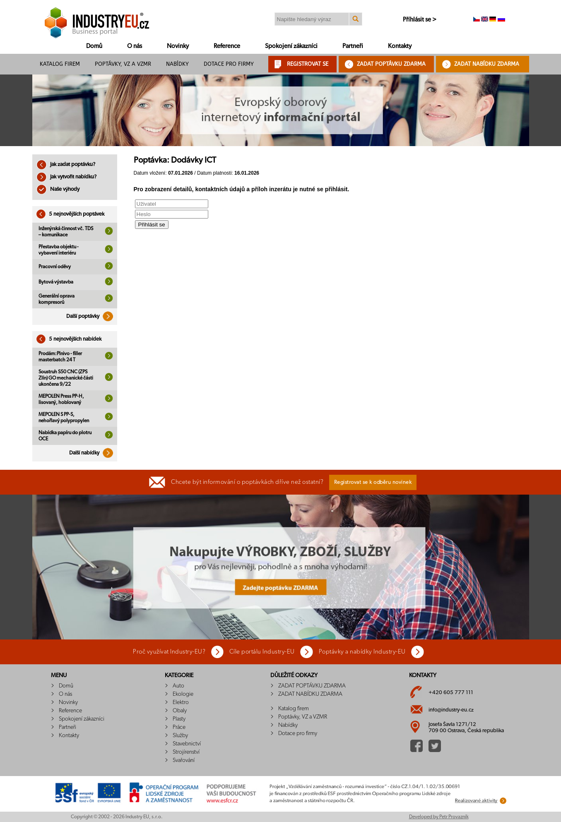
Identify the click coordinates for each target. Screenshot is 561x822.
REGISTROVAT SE (307, 64)
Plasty (179, 719)
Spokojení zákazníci (291, 46)
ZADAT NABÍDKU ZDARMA (486, 64)
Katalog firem (60, 64)
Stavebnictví (187, 744)
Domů (94, 46)
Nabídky (177, 64)
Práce (179, 727)
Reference (227, 46)
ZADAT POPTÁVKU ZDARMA (391, 64)
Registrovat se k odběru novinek (373, 482)
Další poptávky (91, 316)
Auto (178, 686)
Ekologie (183, 694)
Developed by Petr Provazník (439, 816)
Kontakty (400, 46)
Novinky (178, 46)
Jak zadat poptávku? (65, 164)
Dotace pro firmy (229, 64)
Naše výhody (57, 189)
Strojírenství (186, 752)
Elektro (181, 702)
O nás (134, 46)
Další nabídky (93, 453)
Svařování (184, 760)
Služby (180, 735)
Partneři (352, 46)
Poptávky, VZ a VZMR (123, 64)
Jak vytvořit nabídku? (66, 177)
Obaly (180, 711)
